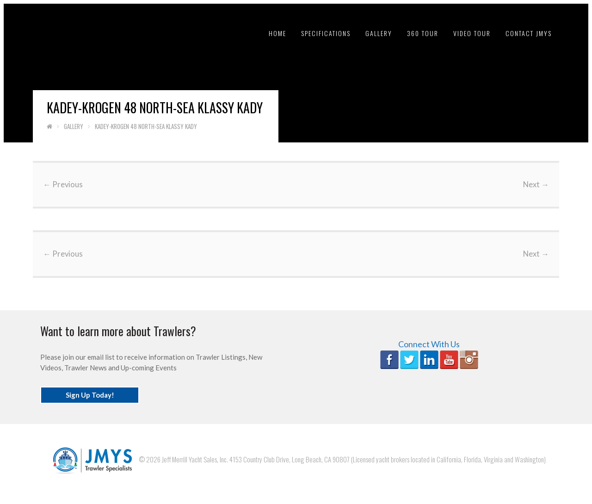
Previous (63, 184)
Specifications (326, 33)
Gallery (378, 33)
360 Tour (422, 33)
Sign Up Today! (90, 395)
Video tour (472, 33)
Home (277, 33)
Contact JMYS (529, 33)
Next (536, 184)
